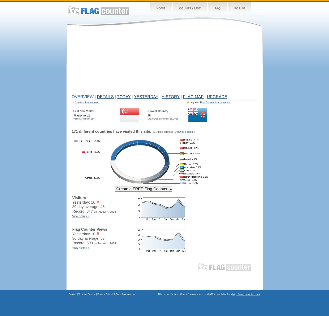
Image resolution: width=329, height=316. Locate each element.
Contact (73, 294)
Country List (190, 8)
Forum (239, 8)
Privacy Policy (104, 294)
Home (161, 8)
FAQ (217, 8)
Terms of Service (86, 294)
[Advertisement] (164, 61)
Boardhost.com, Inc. (126, 294)
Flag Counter (98, 10)
